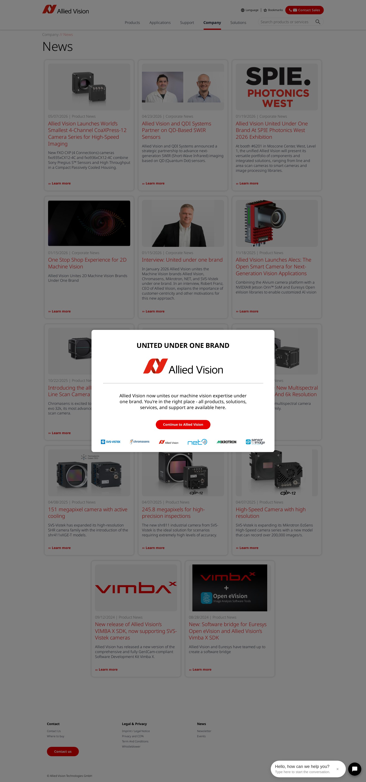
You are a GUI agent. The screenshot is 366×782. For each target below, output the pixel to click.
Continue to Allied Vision (183, 424)
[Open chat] (354, 769)
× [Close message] (337, 769)
